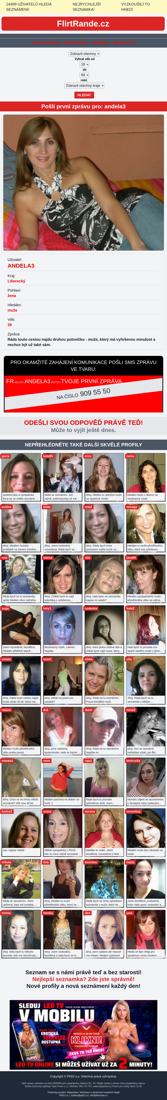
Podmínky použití (56, 1092)
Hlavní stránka (46, 43)
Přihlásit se (123, 43)
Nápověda (100, 43)
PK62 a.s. (64, 1095)
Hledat (84, 95)
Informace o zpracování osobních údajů (99, 1092)
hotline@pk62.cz (79, 1095)
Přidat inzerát (75, 43)
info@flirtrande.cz (99, 1095)
